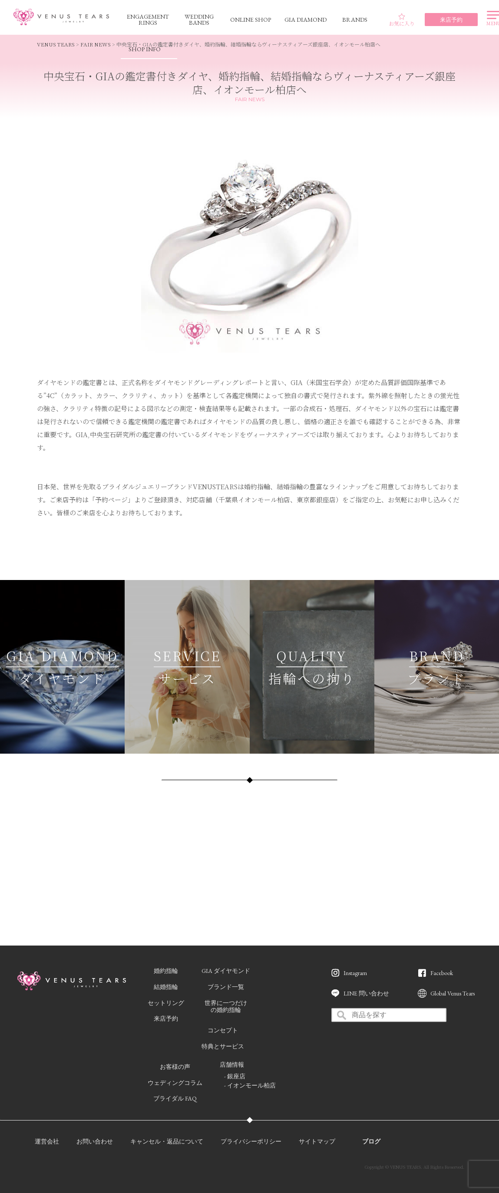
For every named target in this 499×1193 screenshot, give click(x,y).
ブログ (371, 1141)
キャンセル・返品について (166, 1141)
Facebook (441, 973)
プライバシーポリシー (251, 1141)
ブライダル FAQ (175, 1098)
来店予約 (166, 1018)
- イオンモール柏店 (250, 1085)
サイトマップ (317, 1141)
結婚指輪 (166, 987)
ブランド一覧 (226, 987)
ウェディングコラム (175, 1083)
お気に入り (402, 20)
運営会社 (47, 1141)
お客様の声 (175, 1067)
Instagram (355, 973)
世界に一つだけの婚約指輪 (226, 1006)
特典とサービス (223, 1046)
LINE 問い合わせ (366, 993)
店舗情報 (232, 1064)
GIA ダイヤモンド (226, 971)
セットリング (166, 1003)
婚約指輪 (166, 971)
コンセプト (223, 1030)
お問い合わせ (94, 1141)
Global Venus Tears (452, 993)
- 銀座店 (234, 1076)
